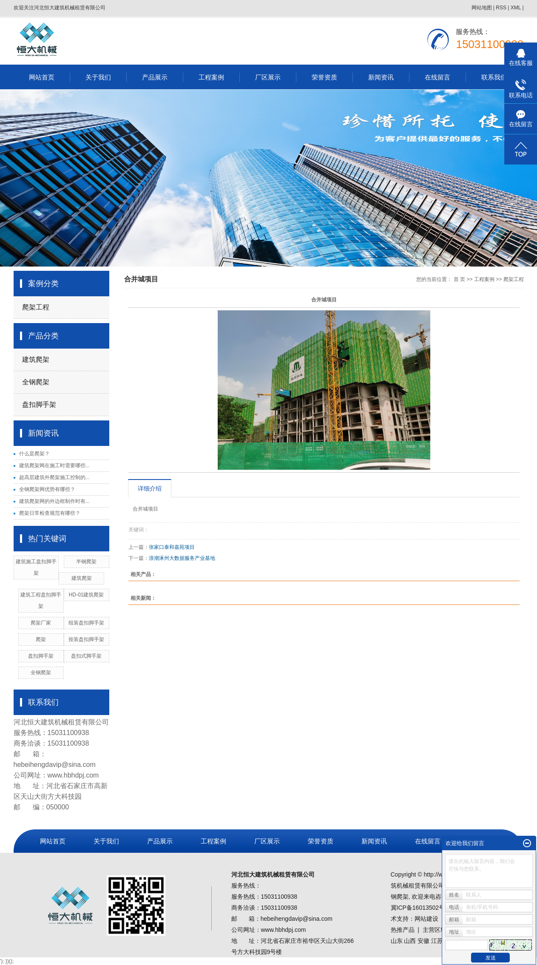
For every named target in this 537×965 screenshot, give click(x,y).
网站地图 (482, 8)
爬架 (41, 639)
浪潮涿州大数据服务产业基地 (182, 558)
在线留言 (437, 77)
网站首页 (41, 77)
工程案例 (211, 77)
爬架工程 (35, 307)
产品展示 (155, 77)
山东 (397, 940)
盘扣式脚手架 (86, 656)
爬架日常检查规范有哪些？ (49, 513)
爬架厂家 (41, 623)
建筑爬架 (35, 359)
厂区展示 (268, 77)
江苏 (437, 940)
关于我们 (98, 77)
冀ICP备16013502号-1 (420, 907)
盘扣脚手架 (39, 404)
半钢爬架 (86, 562)
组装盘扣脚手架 (86, 623)
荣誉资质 (324, 77)
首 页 (459, 279)
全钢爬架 (35, 382)
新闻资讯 (381, 77)
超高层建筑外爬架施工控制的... (54, 477)
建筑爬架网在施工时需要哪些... (54, 465)
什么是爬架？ (34, 454)
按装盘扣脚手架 (86, 639)
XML (516, 8)
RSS (501, 8)
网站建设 (426, 918)
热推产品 (403, 929)
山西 (410, 940)
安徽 (423, 940)
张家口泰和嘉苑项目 (172, 547)
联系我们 (494, 77)
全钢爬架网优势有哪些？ (47, 489)
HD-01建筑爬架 (86, 595)
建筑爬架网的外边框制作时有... (54, 501)
